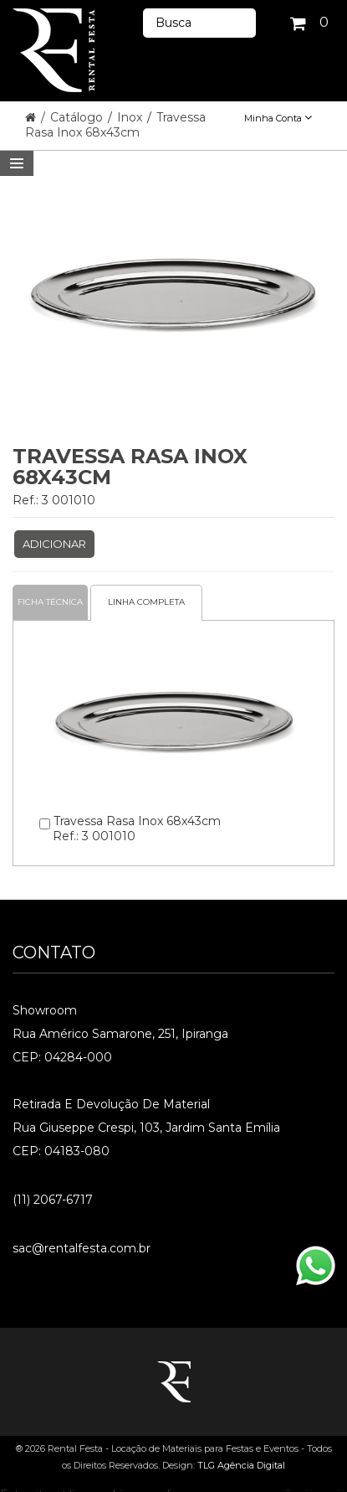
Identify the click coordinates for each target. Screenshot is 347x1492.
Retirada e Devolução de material (111, 1104)
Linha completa (146, 601)
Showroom (45, 1010)
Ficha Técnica (50, 601)
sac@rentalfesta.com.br (82, 1248)
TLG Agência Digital (241, 1465)
